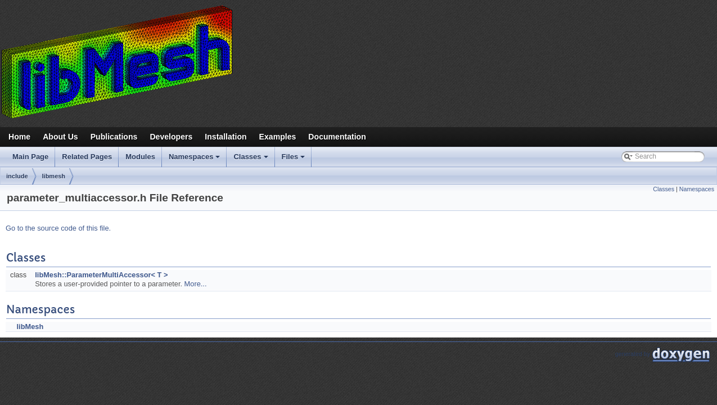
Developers (171, 136)
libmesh (54, 176)
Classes (251, 159)
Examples (277, 136)
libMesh (30, 326)
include (17, 176)
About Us (60, 136)
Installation (225, 136)
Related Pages (87, 156)
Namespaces (195, 159)
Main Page (30, 156)
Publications (114, 136)
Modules (140, 156)
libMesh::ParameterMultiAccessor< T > (101, 275)
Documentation (337, 136)
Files (294, 159)
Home (19, 136)
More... (195, 284)
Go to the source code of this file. (58, 228)
